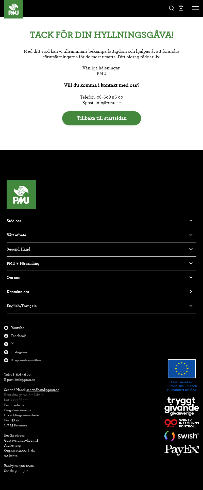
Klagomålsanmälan (26, 360)
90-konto (11, 456)
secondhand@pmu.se (42, 390)
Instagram (19, 352)
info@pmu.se (25, 380)
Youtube (17, 328)
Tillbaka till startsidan (101, 118)
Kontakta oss (18, 292)
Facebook (18, 336)
